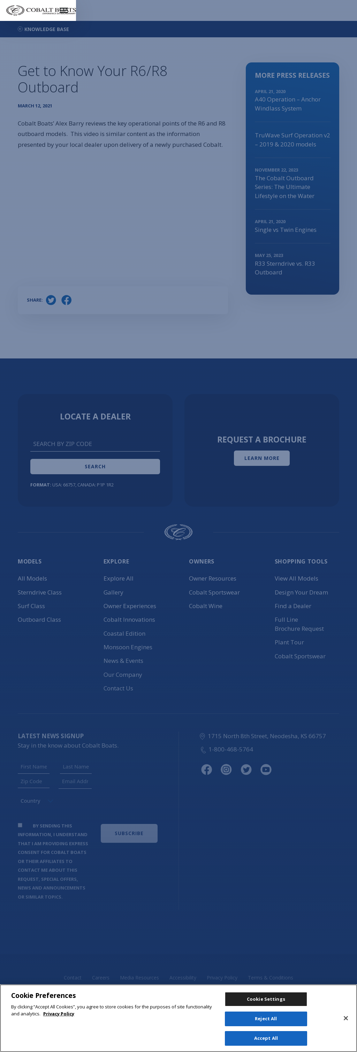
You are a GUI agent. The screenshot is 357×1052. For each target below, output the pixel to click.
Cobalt (129, 619)
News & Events (123, 661)
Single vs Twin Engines (286, 230)
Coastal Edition (124, 633)
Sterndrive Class (40, 592)
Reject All (266, 1019)
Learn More (262, 458)
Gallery (113, 592)
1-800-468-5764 (226, 749)
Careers (100, 977)
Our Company (123, 675)
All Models (32, 578)
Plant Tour (289, 642)
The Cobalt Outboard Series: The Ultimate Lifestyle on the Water (284, 187)
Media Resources (139, 977)
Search (95, 466)
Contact (73, 977)
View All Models (296, 578)
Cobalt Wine (205, 606)
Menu (340, 5)
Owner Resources (212, 578)
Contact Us (118, 688)
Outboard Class (39, 619)
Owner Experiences (130, 606)
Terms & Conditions (270, 977)
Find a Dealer (293, 606)
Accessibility (182, 977)
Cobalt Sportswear (214, 592)
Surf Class (31, 606)
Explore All (119, 578)
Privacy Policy (222, 977)
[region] (178, 1019)
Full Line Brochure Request (299, 624)
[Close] (346, 1019)
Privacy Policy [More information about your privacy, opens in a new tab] (58, 1015)
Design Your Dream (301, 592)
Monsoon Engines (128, 647)
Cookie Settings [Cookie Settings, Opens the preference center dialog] (266, 1001)
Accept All (266, 1037)
